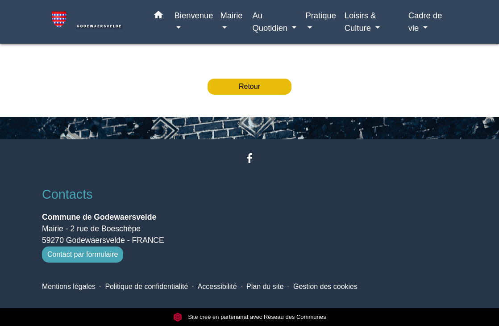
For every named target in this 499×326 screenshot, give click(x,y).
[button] (158, 16)
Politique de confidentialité (146, 286)
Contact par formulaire (82, 254)
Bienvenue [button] (194, 15)
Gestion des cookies (325, 286)
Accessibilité (217, 286)
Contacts (67, 194)
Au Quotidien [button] (271, 22)
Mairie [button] (231, 15)
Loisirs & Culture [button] (360, 22)
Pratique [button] (320, 15)
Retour (249, 86)
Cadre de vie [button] (425, 22)
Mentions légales (69, 286)
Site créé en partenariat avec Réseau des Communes (249, 316)
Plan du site (265, 286)
